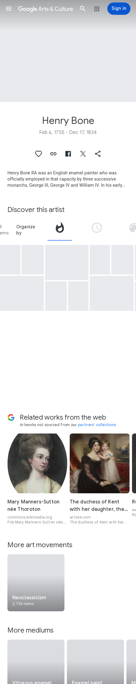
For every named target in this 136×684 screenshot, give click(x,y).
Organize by (25, 230)
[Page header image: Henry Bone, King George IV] (68, 51)
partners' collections (97, 424)
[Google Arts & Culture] (45, 8)
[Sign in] (118, 8)
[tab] (59, 230)
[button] (8, 8)
